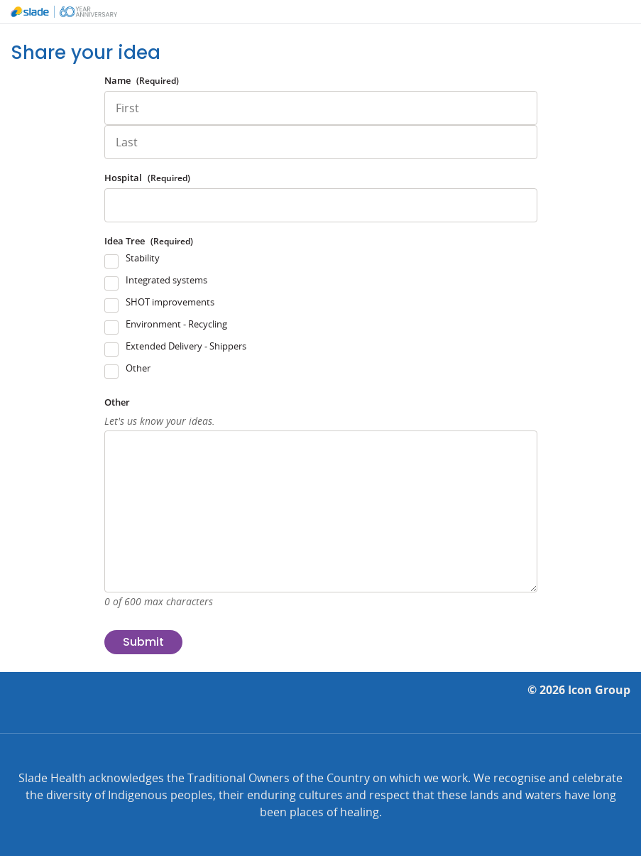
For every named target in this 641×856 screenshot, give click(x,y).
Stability (143, 258)
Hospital (147, 178)
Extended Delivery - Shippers (186, 346)
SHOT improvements (170, 302)
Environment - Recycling (176, 324)
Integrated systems (166, 280)
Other (138, 368)
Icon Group (599, 690)
